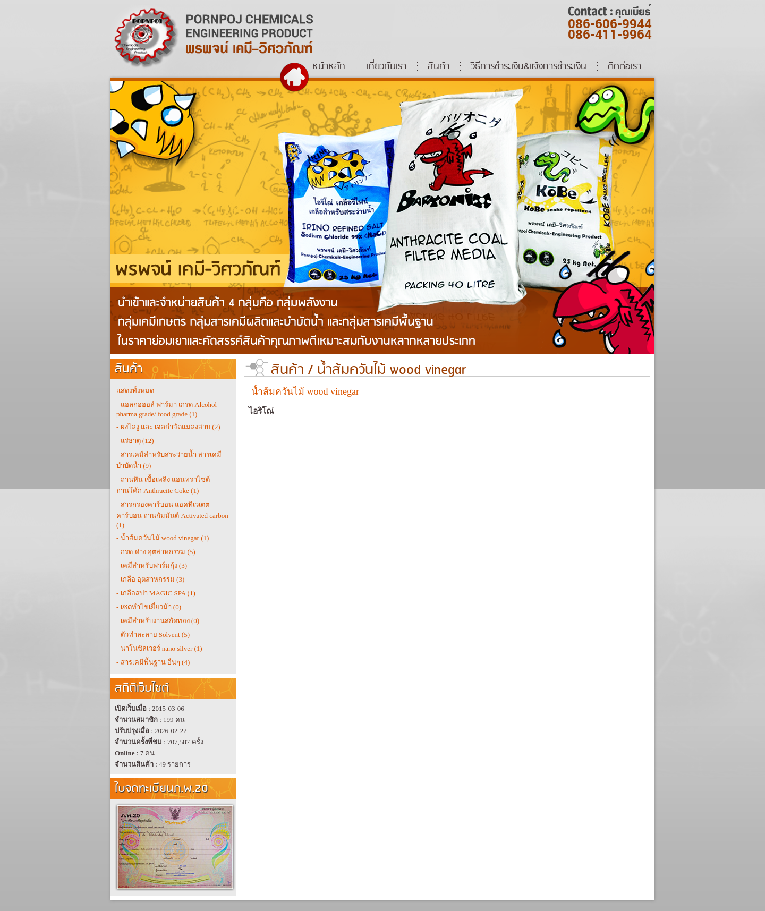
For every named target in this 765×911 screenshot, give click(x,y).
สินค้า (287, 370)
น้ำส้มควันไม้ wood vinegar (391, 370)
